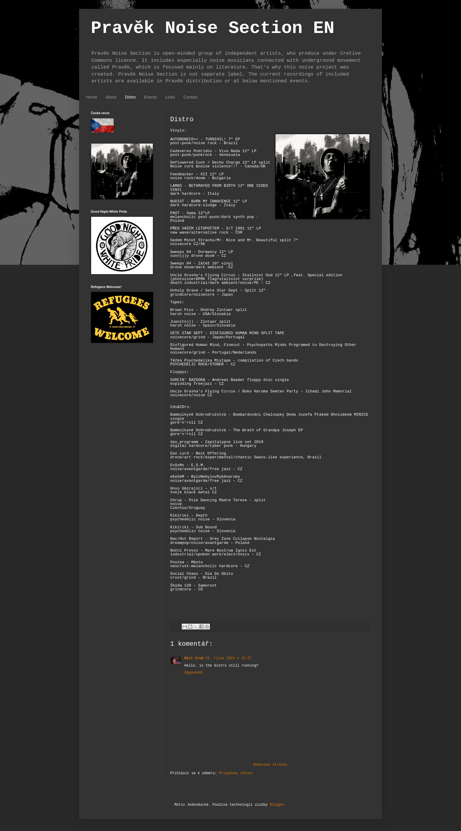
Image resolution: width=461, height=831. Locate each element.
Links (170, 97)
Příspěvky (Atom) (236, 773)
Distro (130, 97)
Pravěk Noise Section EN (212, 28)
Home (91, 97)
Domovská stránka (270, 765)
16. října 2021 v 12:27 (228, 658)
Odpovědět (193, 673)
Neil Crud (193, 658)
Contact (190, 97)
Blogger (277, 805)
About (111, 97)
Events (150, 97)
